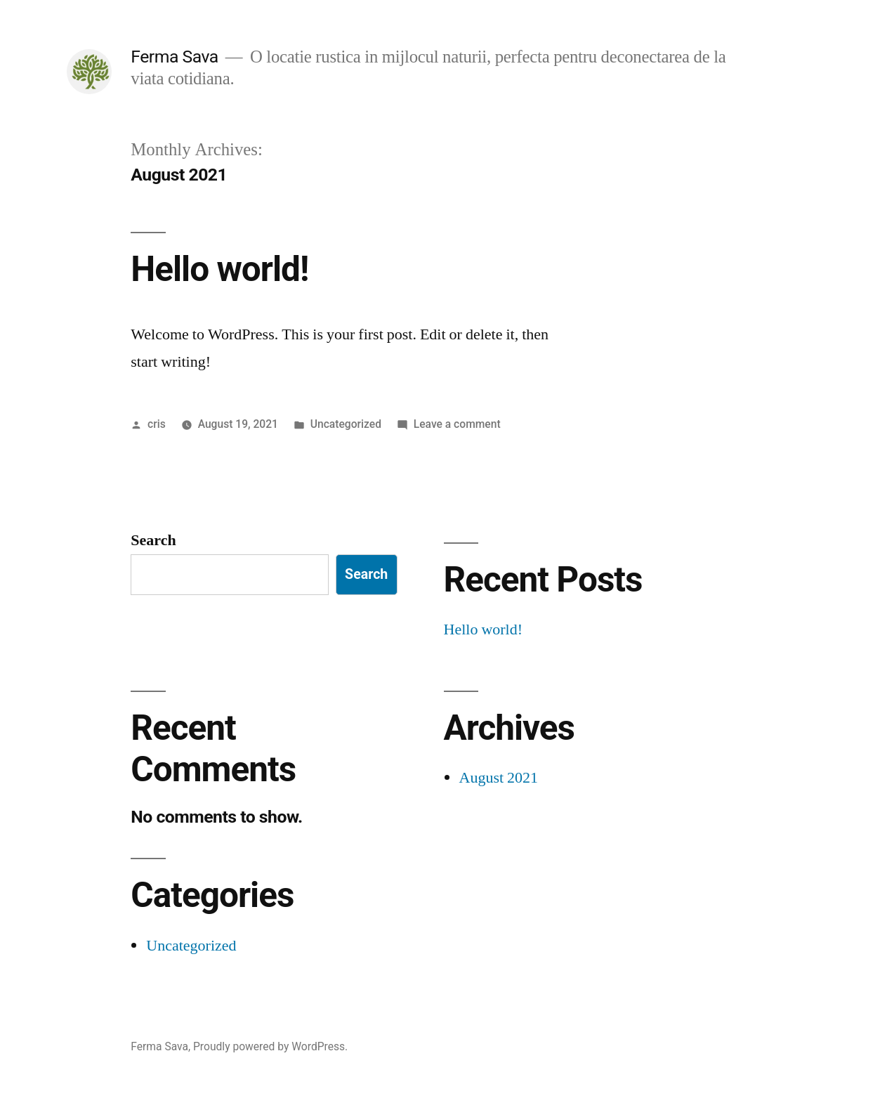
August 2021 (499, 778)
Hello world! (219, 269)
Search (153, 540)
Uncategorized (345, 424)
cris (156, 424)
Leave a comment (457, 424)
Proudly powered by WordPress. (270, 1046)
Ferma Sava (174, 56)
